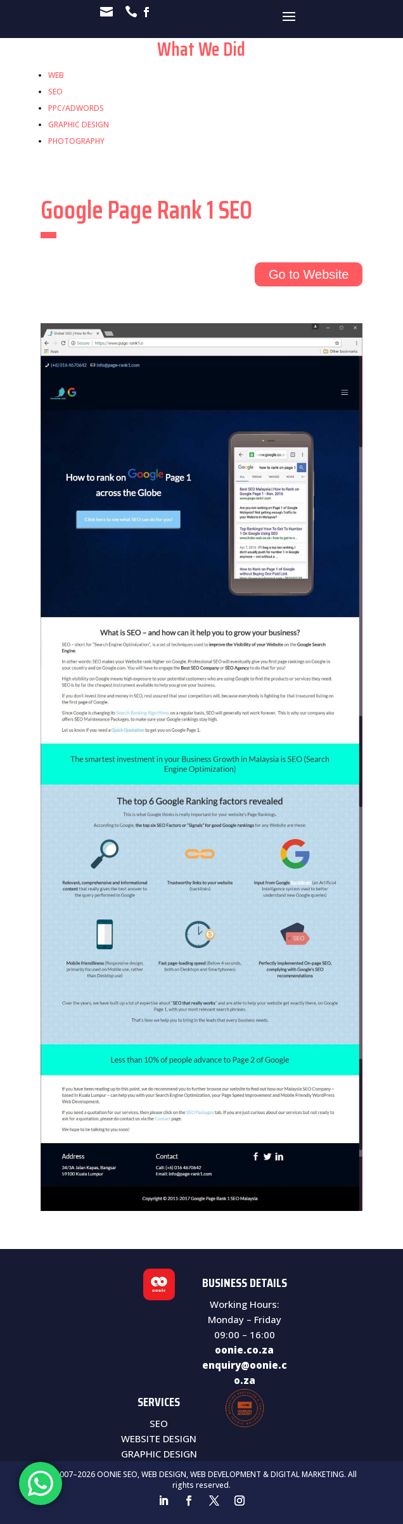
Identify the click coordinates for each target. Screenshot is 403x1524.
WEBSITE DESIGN (158, 1438)
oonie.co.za (244, 1349)
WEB (56, 75)
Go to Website (309, 274)
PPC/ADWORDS (76, 108)
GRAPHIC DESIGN (78, 124)
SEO (55, 91)
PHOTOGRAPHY (76, 141)
